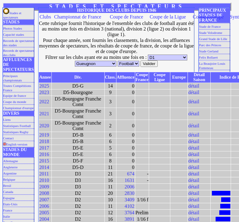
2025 (44, 85)
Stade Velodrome (210, 33)
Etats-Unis (10, 204)
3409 (130, 199)
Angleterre (10, 167)
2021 (44, 113)
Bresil (7, 185)
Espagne (8, 198)
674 (131, 173)
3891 (130, 219)
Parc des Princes (210, 45)
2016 (44, 154)
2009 (44, 186)
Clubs (45, 16)
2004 (44, 219)
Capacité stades (13, 34)
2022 (44, 101)
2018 (44, 141)
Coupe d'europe (208, 16)
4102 (130, 206)
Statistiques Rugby (16, 132)
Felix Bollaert (208, 57)
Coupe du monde (14, 102)
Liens (6, 119)
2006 (130, 186)
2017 (44, 147)
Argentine (10, 173)
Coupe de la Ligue (168, 16)
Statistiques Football (17, 126)
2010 (44, 180)
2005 (44, 212)
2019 (44, 135)
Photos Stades (12, 28)
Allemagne (10, 161)
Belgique (9, 179)
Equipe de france (14, 95)
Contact (8, 138)
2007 (44, 199)
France (7, 210)
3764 (130, 212)
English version (15, 144)
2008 (44, 193)
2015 (44, 160)
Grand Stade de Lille (213, 39)
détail (193, 85)
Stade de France (210, 26)
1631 (130, 180)
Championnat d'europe (18, 108)
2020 (44, 125)
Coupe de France (126, 16)
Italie (6, 216)
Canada (8, 192)
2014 (44, 167)
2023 (44, 92)
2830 (130, 193)
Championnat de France (77, 16)
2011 (44, 173)
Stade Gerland (208, 51)
